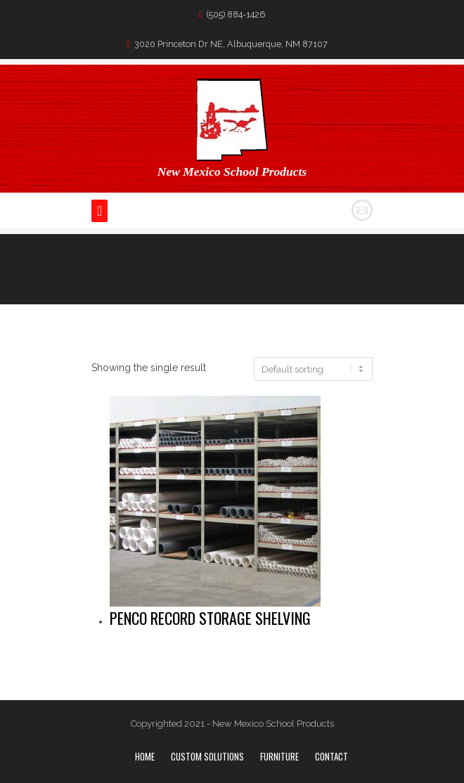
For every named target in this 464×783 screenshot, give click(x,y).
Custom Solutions (207, 756)
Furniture (279, 756)
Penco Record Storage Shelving (210, 618)
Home (145, 756)
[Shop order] (313, 369)
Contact (331, 756)
